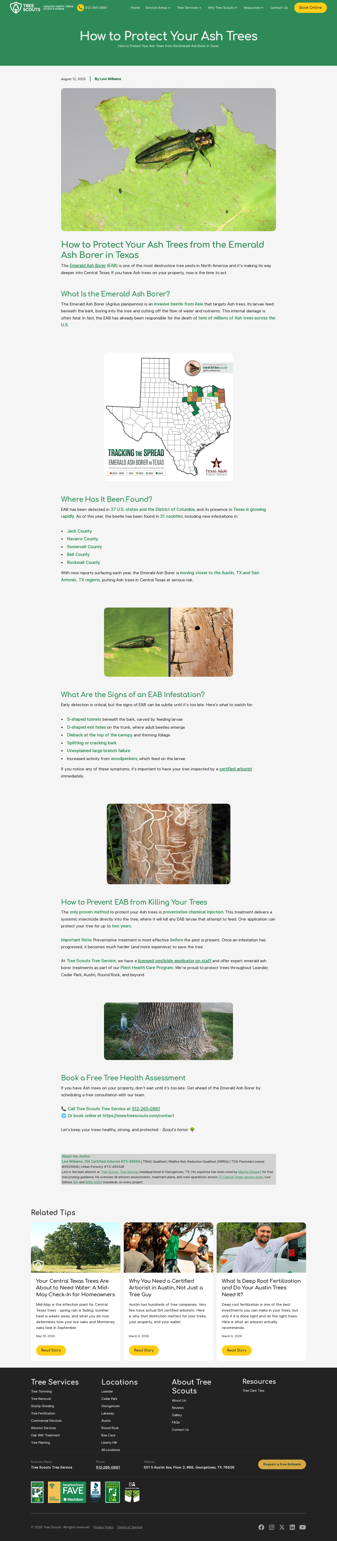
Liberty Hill (109, 1442)
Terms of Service (129, 1527)
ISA (75, 1182)
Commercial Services (46, 1421)
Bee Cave (108, 1435)
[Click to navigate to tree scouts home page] (25, 8)
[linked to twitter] (282, 1527)
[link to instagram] (271, 1527)
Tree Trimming (41, 1391)
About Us (179, 1400)
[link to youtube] (302, 1527)
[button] (158, 8)
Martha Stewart (249, 1172)
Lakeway (107, 1413)
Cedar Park (109, 1399)
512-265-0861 (108, 1467)
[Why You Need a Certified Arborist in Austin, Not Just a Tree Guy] (168, 1291)
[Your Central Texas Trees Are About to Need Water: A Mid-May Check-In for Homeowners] (75, 1291)
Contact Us (279, 7)
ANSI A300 (93, 1182)
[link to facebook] (261, 1527)
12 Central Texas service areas (240, 1177)
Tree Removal (41, 1399)
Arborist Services (43, 1428)
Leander (107, 1391)
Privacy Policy (103, 1527)
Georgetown (110, 1406)
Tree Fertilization (43, 1413)
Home (135, 7)
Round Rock (110, 1428)
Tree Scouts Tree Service (119, 1172)
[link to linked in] (292, 1527)
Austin (106, 1421)
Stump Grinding (42, 1406)
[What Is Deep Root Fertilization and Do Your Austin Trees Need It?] (261, 1291)
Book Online (310, 8)
